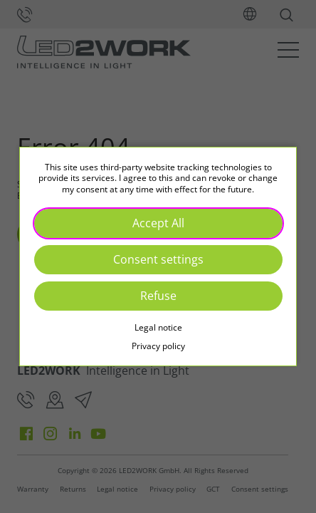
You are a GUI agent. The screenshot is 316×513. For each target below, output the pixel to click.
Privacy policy (158, 346)
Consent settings (158, 259)
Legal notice (158, 327)
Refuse (158, 296)
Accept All (158, 223)
